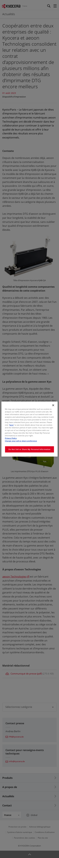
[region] (29, 429)
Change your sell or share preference (21, 441)
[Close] (53, 405)
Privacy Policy (11, 438)
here (11, 425)
